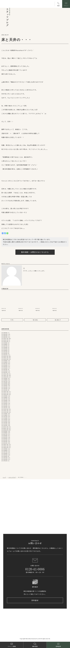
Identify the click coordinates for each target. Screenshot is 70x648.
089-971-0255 (11, 496)
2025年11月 (4, 340)
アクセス (10, 502)
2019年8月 (4, 450)
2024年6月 (4, 365)
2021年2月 (4, 424)
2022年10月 (4, 394)
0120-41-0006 (35, 569)
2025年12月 (4, 338)
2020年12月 (4, 427)
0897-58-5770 (11, 519)
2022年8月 (4, 397)
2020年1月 (4, 443)
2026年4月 (4, 333)
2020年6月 (4, 435)
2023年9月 (4, 378)
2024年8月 (4, 362)
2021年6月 (4, 418)
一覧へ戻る (35, 320)
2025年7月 (4, 346)
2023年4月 (4, 386)
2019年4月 (4, 456)
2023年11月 (4, 375)
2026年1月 (4, 337)
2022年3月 (4, 405)
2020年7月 (4, 434)
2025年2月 (4, 353)
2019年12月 (4, 444)
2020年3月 (4, 440)
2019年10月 (4, 447)
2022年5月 (4, 402)
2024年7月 (4, 363)
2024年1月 (4, 372)
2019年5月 (4, 455)
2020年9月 (4, 431)
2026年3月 (4, 334)
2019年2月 (4, 459)
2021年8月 (4, 415)
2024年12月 (4, 356)
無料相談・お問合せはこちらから (35, 252)
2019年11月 (4, 446)
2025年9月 (4, 343)
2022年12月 (4, 391)
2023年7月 (4, 381)
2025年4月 (4, 350)
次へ (12, 320)
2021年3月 (4, 422)
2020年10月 (4, 430)
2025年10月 (4, 341)
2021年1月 (4, 425)
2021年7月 (4, 416)
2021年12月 (4, 409)
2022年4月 (4, 403)
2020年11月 (4, 428)
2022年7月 (4, 399)
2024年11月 (4, 358)
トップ (4, 477)
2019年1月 (4, 461)
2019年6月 (4, 453)
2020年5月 (4, 437)
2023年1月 (4, 390)
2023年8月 (4, 380)
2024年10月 (4, 359)
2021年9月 (4, 413)
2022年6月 (4, 400)
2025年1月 (4, 355)
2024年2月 (4, 371)
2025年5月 (4, 349)
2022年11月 (4, 393)
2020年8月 (4, 433)
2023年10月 (4, 377)
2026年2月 (4, 336)
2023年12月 (4, 374)
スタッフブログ (12, 477)
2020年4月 (4, 438)
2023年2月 (4, 388)
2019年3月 (4, 458)
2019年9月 (4, 449)
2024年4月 (4, 368)
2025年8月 (4, 344)
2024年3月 (4, 369)
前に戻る (58, 320)
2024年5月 (4, 366)
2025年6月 (4, 347)
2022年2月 (4, 406)
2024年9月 (4, 360)
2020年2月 (4, 441)
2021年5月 (4, 419)
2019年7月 (4, 452)
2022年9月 (4, 396)
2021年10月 (4, 412)
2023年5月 (4, 384)
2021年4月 (4, 421)
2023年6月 (4, 383)
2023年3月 (4, 387)
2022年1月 (4, 408)
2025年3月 (4, 352)
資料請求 (35, 600)
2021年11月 (4, 411)
